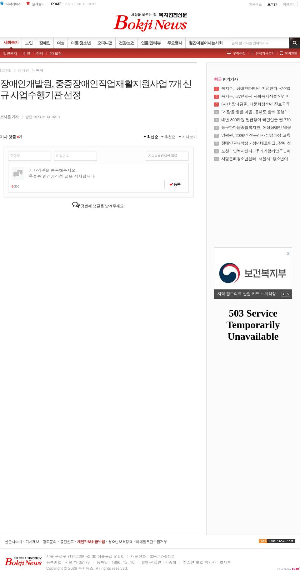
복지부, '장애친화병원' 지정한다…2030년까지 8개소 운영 (255, 88)
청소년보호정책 (120, 541)
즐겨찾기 (38, 4)
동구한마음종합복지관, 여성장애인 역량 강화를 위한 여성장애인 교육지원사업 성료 (256, 127)
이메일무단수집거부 (151, 541)
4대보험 (55, 53)
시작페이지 (13, 4)
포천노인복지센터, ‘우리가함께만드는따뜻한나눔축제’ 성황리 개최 (256, 151)
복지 (39, 70)
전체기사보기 (265, 53)
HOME (5, 70)
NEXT (288, 294)
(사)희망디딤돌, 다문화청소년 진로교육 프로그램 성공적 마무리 (255, 104)
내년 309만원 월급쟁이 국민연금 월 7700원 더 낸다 (256, 120)
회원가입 (289, 4)
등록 (174, 184)
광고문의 (49, 541)
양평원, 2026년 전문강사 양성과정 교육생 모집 (255, 135)
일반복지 (10, 53)
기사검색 (294, 43)
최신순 (151, 137)
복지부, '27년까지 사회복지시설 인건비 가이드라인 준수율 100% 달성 (255, 96)
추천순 (168, 137)
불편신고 (67, 541)
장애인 (23, 70)
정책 (39, 53)
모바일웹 (291, 53)
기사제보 (32, 541)
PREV (283, 294)
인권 (26, 53)
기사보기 (188, 137)
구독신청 (239, 53)
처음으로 (255, 4)
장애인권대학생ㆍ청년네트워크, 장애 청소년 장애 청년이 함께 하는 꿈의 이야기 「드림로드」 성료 (256, 143)
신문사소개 (13, 541)
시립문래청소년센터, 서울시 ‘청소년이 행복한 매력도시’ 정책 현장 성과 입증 (254, 159)
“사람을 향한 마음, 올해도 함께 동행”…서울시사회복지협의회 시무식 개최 (255, 112)
